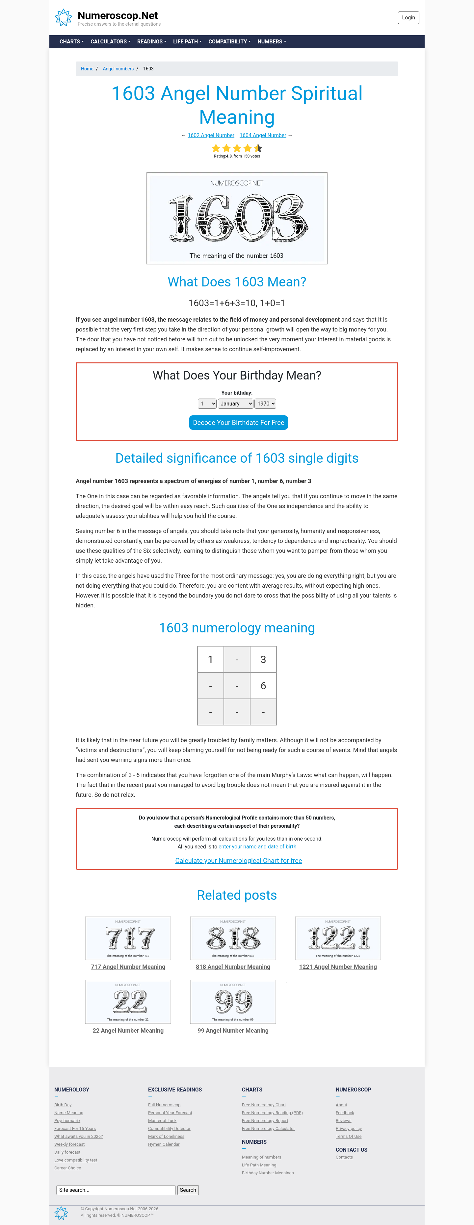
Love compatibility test (75, 1160)
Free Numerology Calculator (268, 1128)
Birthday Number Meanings (268, 1172)
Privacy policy (349, 1128)
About (341, 1104)
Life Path (185, 41)
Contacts (344, 1157)
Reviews (344, 1120)
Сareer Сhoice (67, 1167)
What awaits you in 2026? (78, 1136)
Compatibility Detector (169, 1128)
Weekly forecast (69, 1144)
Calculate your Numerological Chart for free (238, 861)
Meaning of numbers (261, 1157)
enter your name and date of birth (258, 847)
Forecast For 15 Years (75, 1128)
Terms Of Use (348, 1136)
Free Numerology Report (265, 1120)
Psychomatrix (67, 1120)
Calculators (109, 41)
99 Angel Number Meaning (233, 1030)
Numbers (269, 41)
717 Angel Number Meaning (128, 966)
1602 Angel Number (211, 135)
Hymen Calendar (164, 1144)
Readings (150, 41)
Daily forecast (67, 1152)
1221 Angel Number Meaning (338, 966)
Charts (70, 41)
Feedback (345, 1112)
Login (408, 17)
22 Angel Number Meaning (128, 1030)
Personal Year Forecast (170, 1112)
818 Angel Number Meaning (233, 966)
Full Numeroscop (164, 1104)
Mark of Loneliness (166, 1136)
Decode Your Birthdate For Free (238, 423)
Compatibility (227, 41)
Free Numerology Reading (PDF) (272, 1112)
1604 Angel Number (263, 135)
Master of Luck (162, 1120)
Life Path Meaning (259, 1165)
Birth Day (62, 1104)
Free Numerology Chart (264, 1104)
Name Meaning (68, 1112)
